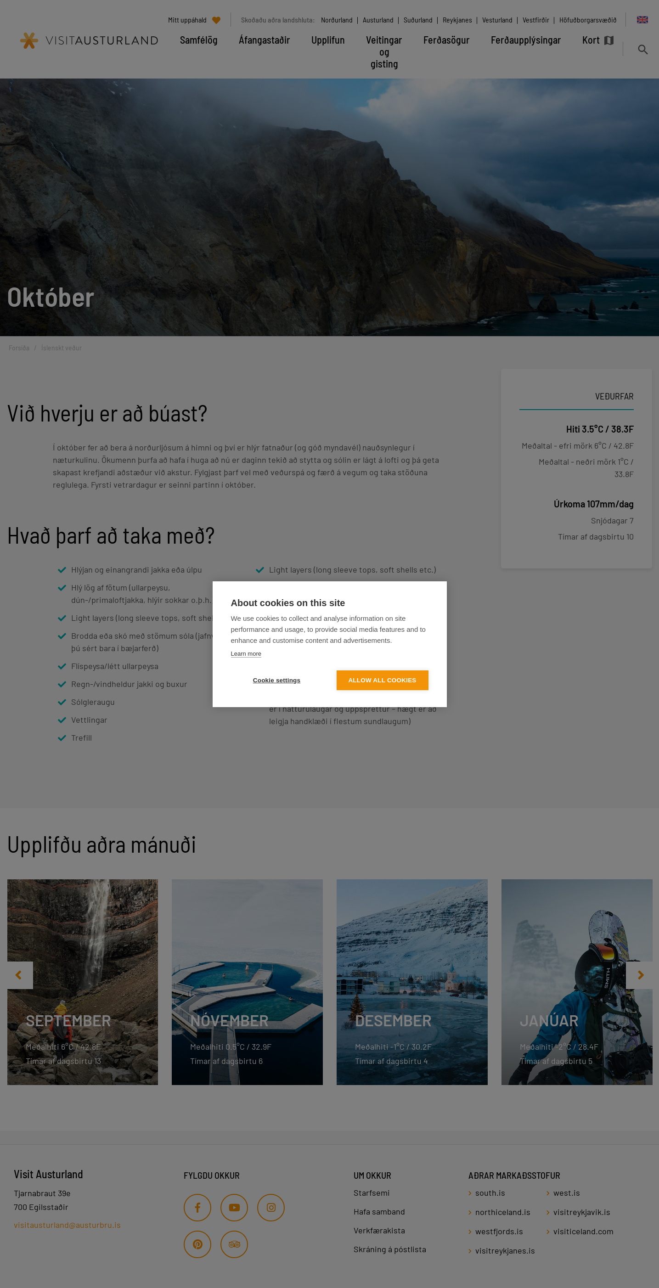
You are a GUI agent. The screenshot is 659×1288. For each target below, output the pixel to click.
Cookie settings (277, 680)
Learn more (246, 653)
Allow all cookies (382, 680)
